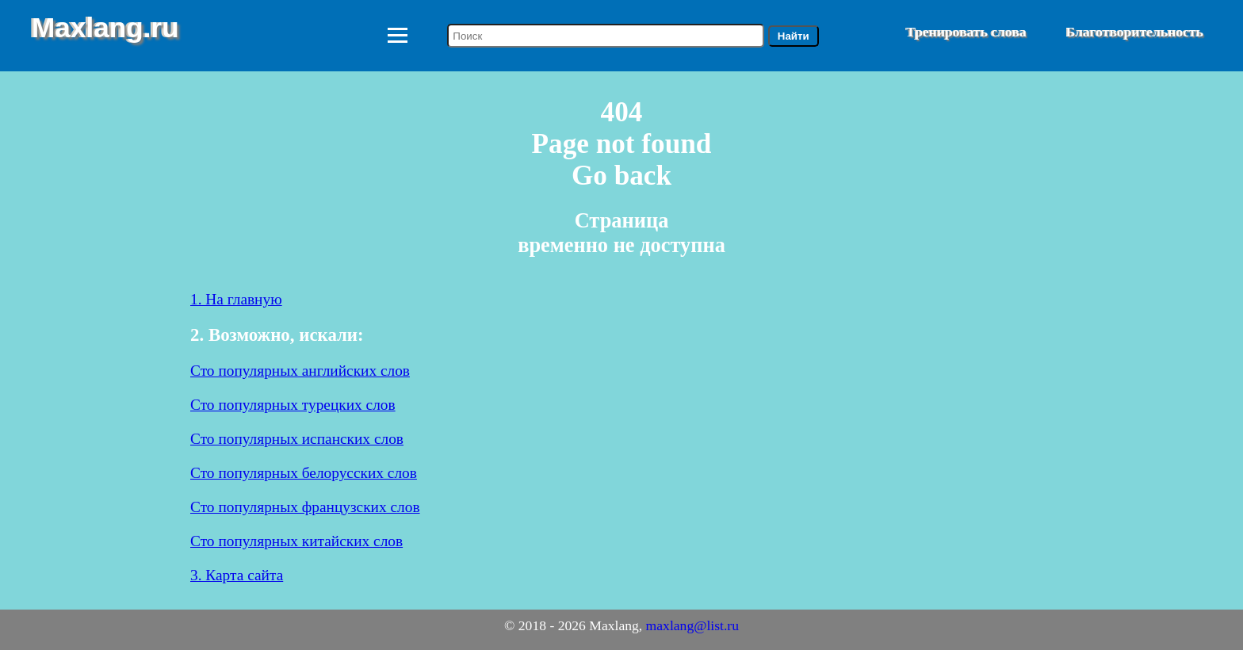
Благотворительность (1134, 32)
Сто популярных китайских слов (296, 541)
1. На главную (236, 299)
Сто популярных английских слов (300, 370)
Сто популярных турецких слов (293, 404)
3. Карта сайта (236, 575)
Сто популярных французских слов (305, 507)
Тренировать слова (966, 32)
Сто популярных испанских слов (296, 438)
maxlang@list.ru (692, 625)
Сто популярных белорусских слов (303, 473)
